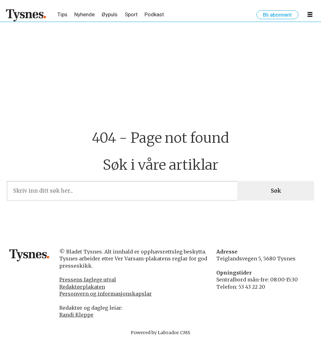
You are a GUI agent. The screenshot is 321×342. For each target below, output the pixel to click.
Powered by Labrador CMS (160, 332)
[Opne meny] (310, 15)
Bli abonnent (277, 15)
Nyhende (84, 14)
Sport (131, 14)
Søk (276, 190)
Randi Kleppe (76, 315)
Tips (62, 14)
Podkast (154, 14)
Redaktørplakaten (82, 287)
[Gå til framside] (26, 15)
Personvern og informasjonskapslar (105, 294)
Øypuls (110, 14)
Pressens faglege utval (87, 279)
